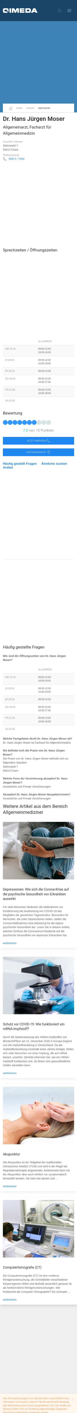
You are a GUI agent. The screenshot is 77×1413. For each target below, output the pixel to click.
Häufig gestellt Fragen (20, 464)
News (19, 108)
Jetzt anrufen (38, 441)
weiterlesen (10, 943)
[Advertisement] (38, 62)
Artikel (8, 467)
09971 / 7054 (16, 158)
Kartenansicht (38, 452)
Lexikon (30, 108)
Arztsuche (44, 108)
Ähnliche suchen (54, 464)
